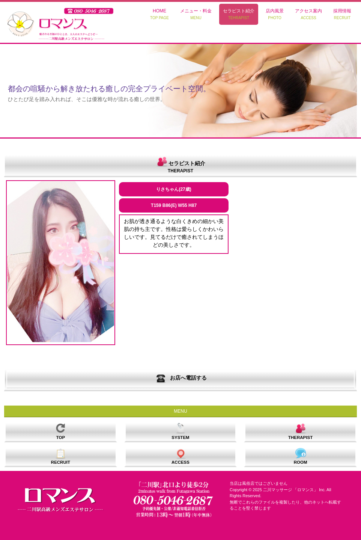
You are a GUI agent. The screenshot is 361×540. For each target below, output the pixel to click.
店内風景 (275, 14)
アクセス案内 (308, 14)
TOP (60, 430)
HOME (159, 14)
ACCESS (180, 456)
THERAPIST (300, 430)
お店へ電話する (180, 378)
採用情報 (342, 14)
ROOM (300, 456)
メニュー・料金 (196, 14)
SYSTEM (180, 430)
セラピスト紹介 (238, 14)
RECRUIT (60, 456)
